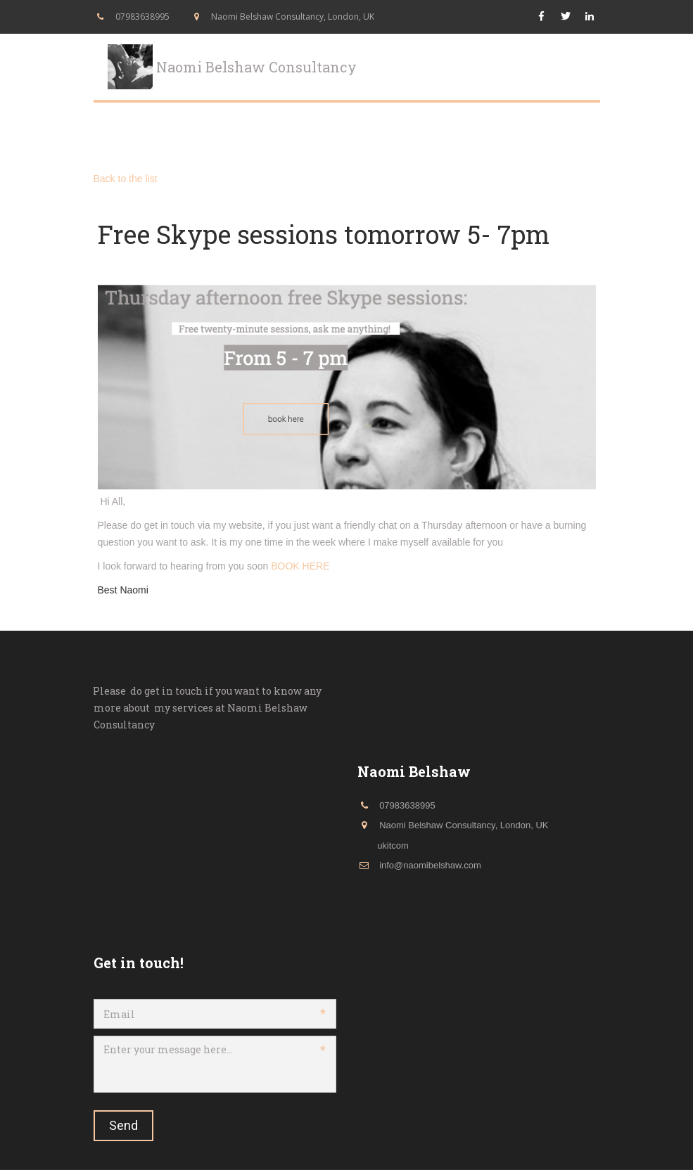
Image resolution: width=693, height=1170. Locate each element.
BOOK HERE (300, 566)
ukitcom (393, 845)
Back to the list (126, 178)
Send (123, 1125)
